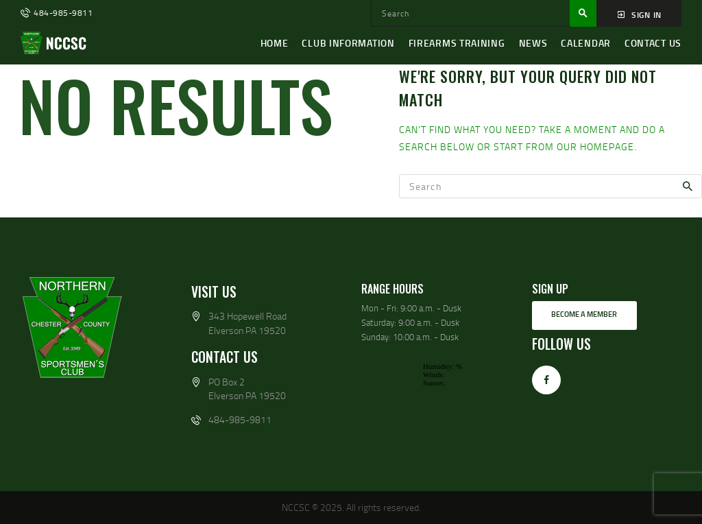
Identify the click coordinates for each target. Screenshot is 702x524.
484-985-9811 (239, 419)
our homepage (595, 146)
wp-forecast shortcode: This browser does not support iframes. (436, 410)
